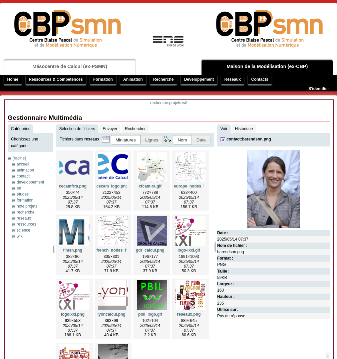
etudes (23, 194)
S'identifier (318, 88)
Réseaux (232, 79)
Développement (199, 79)
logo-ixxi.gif (189, 250)
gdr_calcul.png (150, 250)
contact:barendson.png (249, 139)
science (23, 230)
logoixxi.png (73, 314)
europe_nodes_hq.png (195, 186)
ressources (26, 224)
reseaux (24, 218)
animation (25, 170)
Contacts (259, 79)
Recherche (163, 79)
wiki (20, 236)
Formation (103, 79)
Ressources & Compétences (56, 79)
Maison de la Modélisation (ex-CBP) (267, 66)
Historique (244, 128)
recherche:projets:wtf (168, 102)
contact (23, 176)
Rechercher (135, 128)
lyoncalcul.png (111, 314)
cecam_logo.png (112, 186)
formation (25, 200)
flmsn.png (72, 250)
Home (12, 79)
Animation (133, 79)
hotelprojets (27, 206)
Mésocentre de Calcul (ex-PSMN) (69, 66)
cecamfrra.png (73, 186)
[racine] (19, 158)
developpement (30, 182)
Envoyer (110, 128)
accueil (23, 164)
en (19, 188)
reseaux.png (189, 314)
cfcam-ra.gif (150, 186)
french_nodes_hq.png (117, 250)
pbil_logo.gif (150, 314)
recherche (25, 212)
